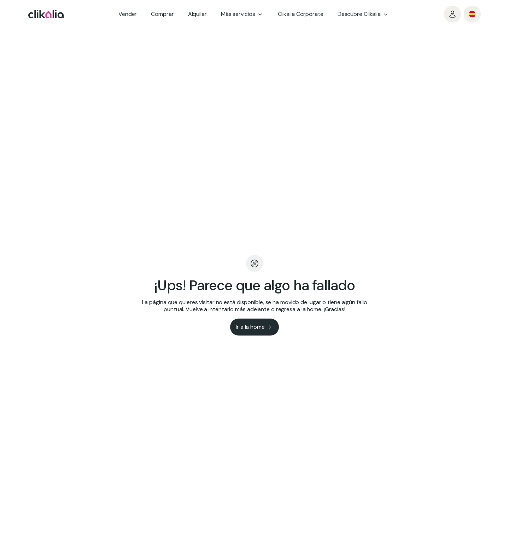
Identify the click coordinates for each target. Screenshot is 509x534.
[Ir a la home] (254, 327)
